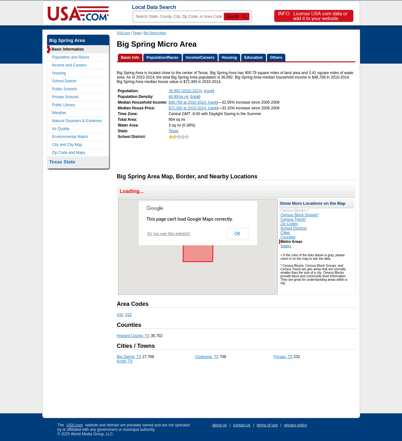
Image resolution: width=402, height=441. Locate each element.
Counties (288, 237)
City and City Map (67, 144)
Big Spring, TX (129, 357)
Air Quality (61, 129)
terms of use (267, 425)
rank (209, 91)
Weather (59, 113)
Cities (285, 233)
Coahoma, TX (207, 357)
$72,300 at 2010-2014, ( (189, 108)
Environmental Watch (70, 136)
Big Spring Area (155, 33)
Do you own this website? (168, 233)
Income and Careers (69, 65)
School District (64, 81)
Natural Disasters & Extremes (77, 121)
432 (120, 315)
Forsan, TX (283, 357)
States (286, 246)
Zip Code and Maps (68, 152)
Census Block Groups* (300, 215)
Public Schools (64, 89)
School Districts (294, 228)
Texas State (62, 161)
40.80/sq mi (178, 96)
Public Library (63, 105)
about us (219, 425)
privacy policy (295, 425)
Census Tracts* (293, 219)
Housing (59, 73)
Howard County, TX (133, 336)
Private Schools (65, 97)
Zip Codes (289, 224)
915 (128, 315)
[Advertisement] (232, 154)
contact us (241, 425)
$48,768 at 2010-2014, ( (189, 102)
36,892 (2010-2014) (185, 91)
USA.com (123, 33)
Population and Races (70, 57)
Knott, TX (125, 361)
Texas (137, 33)
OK (237, 233)
